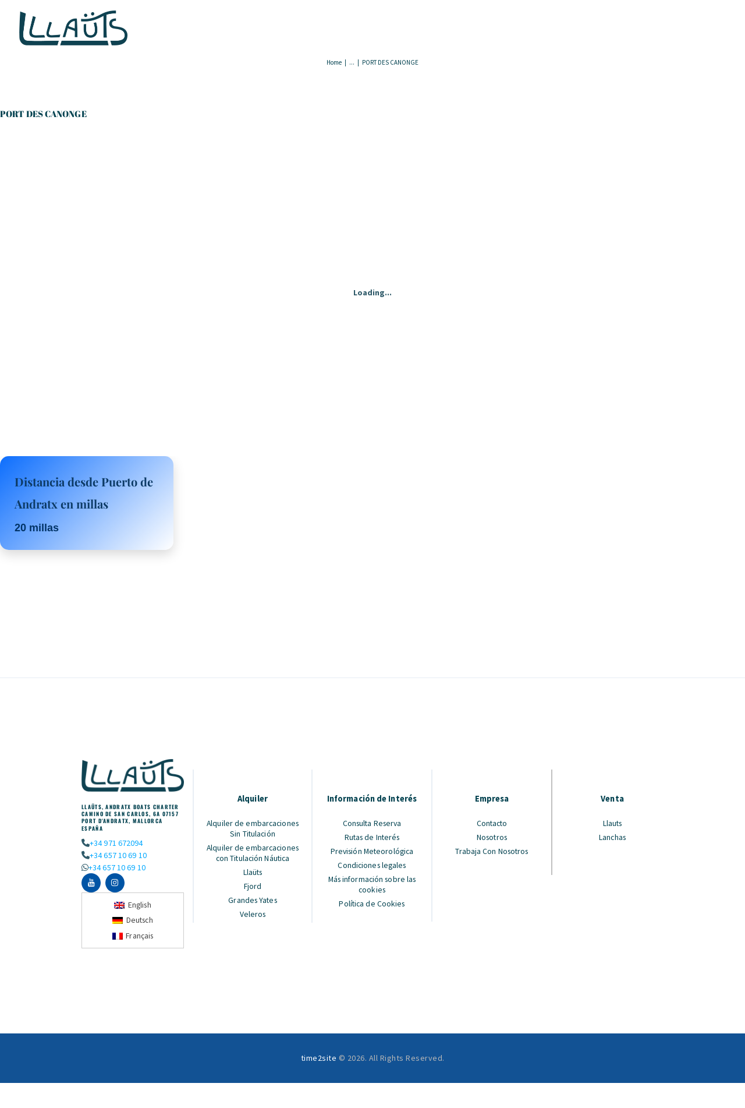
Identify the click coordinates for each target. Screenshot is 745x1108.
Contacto (492, 823)
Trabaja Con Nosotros (492, 851)
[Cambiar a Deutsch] (133, 921)
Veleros (252, 914)
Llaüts (253, 872)
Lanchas (612, 837)
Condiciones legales (372, 865)
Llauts (612, 823)
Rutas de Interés (372, 837)
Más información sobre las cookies (372, 884)
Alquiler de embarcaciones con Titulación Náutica (252, 852)
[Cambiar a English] (133, 905)
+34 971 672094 (116, 843)
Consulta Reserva (372, 823)
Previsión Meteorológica (372, 851)
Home (334, 62)
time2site (319, 1058)
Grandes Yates (253, 900)
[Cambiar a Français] (133, 936)
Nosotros (492, 837)
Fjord (253, 886)
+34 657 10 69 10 (118, 854)
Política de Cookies (372, 903)
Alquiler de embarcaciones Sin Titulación (252, 828)
